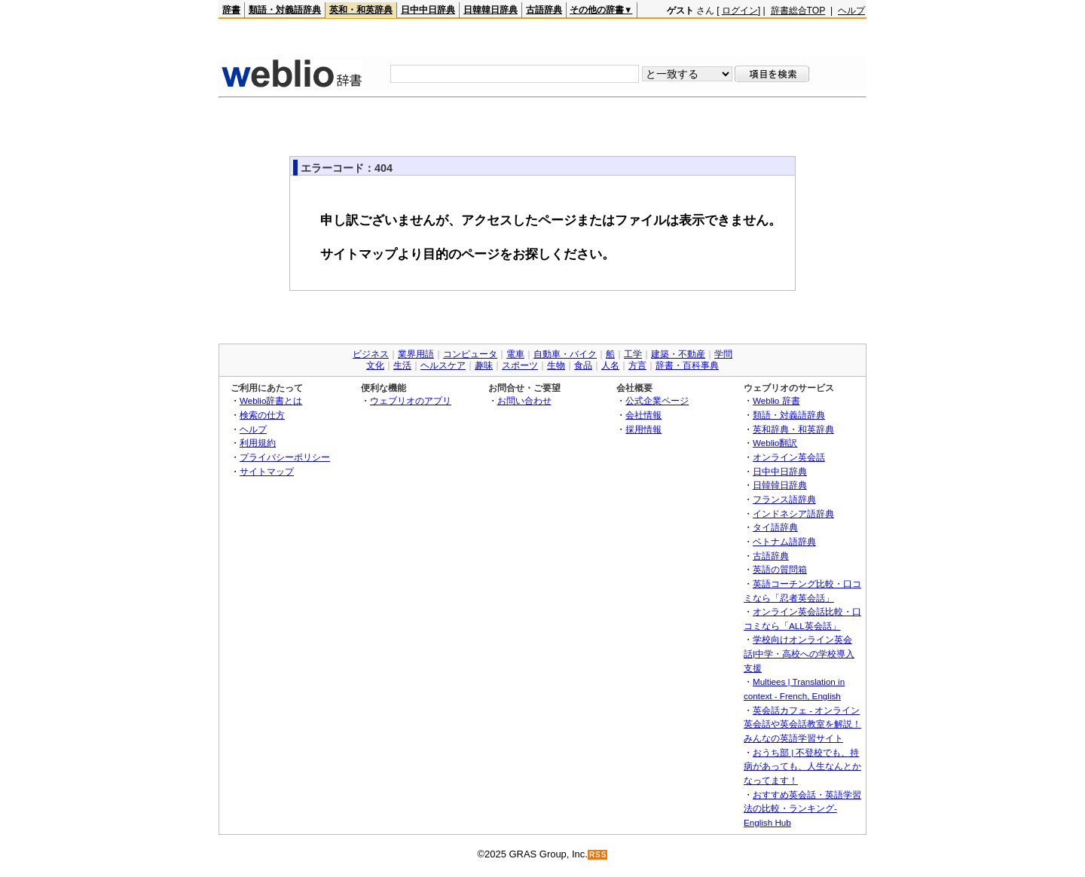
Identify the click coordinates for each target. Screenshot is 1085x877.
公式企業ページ (657, 400)
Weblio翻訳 (775, 443)
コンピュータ (470, 354)
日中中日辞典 (428, 9)
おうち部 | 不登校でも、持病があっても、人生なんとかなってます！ (802, 766)
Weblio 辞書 (776, 400)
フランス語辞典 (784, 499)
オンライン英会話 (789, 457)
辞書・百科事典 (687, 365)
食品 (583, 365)
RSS (598, 855)
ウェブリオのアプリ (410, 400)
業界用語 (416, 354)
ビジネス (371, 354)
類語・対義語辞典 (285, 9)
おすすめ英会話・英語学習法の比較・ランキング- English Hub (802, 808)
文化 (375, 365)
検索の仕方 (262, 415)
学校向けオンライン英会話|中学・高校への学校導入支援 (799, 653)
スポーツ (520, 365)
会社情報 (643, 415)
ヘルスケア (443, 365)
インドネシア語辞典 (793, 513)
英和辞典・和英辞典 (793, 429)
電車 (515, 354)
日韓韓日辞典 (490, 9)
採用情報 (643, 429)
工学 (633, 354)
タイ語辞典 (775, 527)
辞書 (231, 9)
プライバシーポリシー (285, 457)
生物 (556, 365)
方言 (637, 365)
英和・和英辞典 (361, 9)
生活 (402, 365)
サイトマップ (267, 471)
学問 (723, 354)
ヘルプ (851, 10)
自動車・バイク (565, 354)
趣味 (484, 365)
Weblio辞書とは (271, 400)
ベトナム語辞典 (784, 541)
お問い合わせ (524, 400)
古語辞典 (544, 9)
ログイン (740, 10)
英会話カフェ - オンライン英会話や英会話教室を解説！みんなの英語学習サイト (802, 724)
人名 (610, 365)
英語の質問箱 (780, 569)
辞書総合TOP (798, 10)
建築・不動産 (678, 354)
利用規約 (258, 443)
